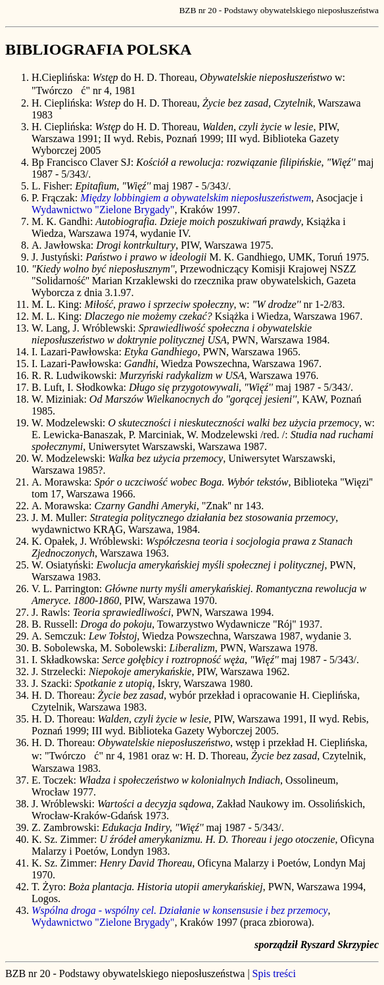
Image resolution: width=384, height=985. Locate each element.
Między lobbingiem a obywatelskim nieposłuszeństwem (195, 197)
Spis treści (274, 973)
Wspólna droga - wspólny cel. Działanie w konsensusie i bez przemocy (179, 910)
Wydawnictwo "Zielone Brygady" (103, 209)
